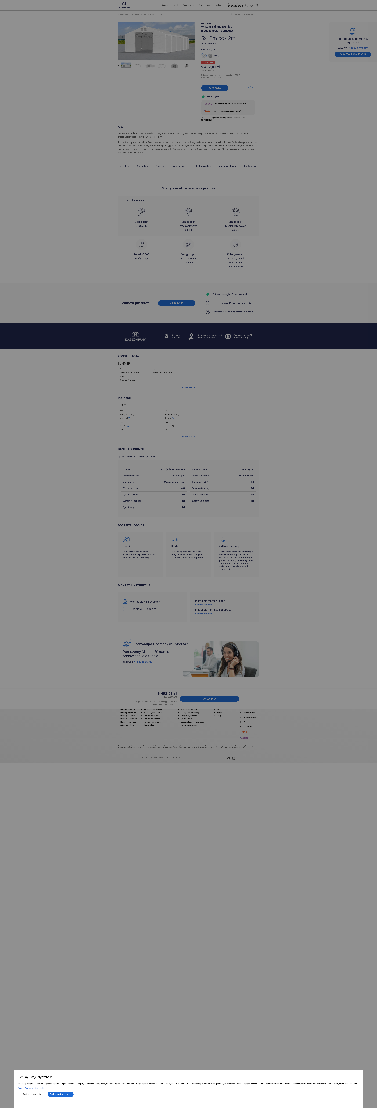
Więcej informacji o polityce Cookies (31, 1088)
